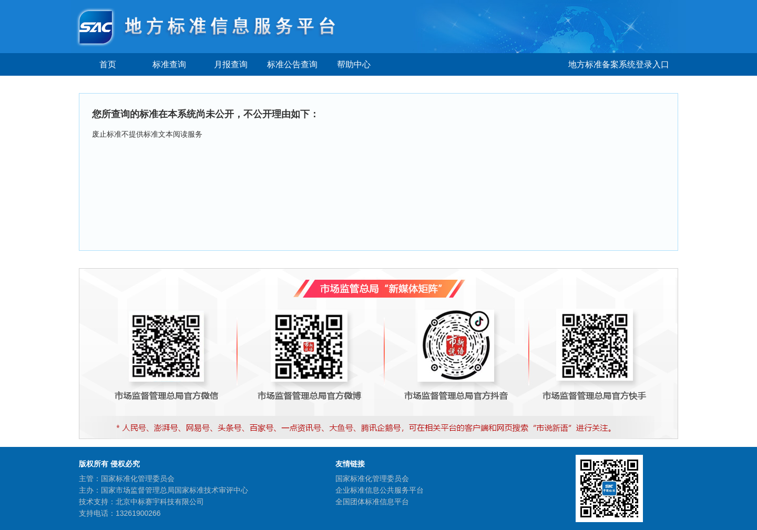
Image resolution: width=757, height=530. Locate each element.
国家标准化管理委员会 (372, 478)
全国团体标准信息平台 (372, 501)
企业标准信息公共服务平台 (379, 490)
